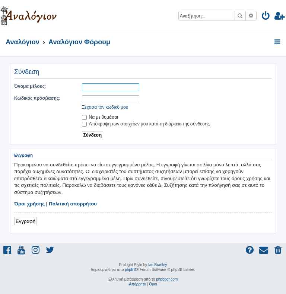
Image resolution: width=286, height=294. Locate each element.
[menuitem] (266, 17)
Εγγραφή (25, 221)
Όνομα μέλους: (30, 86)
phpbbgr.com (167, 279)
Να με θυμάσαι (100, 117)
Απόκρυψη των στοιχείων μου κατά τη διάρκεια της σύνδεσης (146, 124)
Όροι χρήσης (29, 204)
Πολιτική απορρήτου (73, 204)
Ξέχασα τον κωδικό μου (105, 107)
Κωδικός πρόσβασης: (37, 98)
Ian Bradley (157, 265)
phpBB (130, 270)
